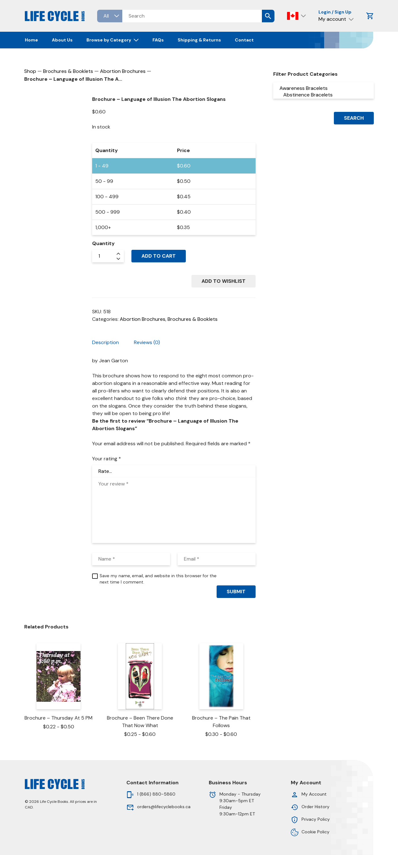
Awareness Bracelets (323, 88)
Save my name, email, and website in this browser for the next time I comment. (158, 579)
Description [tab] (105, 342)
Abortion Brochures (123, 71)
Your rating (106, 458)
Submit (236, 591)
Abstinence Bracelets (323, 94)
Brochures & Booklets (68, 71)
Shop (30, 71)
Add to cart (158, 256)
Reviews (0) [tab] (147, 342)
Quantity (103, 243)
